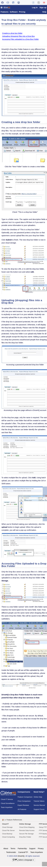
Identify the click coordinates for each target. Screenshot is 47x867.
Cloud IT (5, 825)
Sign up (42, 7)
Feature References (14, 820)
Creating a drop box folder (12, 34)
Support (32, 849)
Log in (35, 7)
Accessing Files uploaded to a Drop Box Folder (20, 40)
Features (5, 12)
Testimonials (11, 853)
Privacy (41, 849)
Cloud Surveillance (7, 804)
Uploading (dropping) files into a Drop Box (18, 37)
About (5, 849)
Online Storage (25, 825)
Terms (13, 849)
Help (44, 12)
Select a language (23, 860)
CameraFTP (23, 853)
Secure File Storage (26, 834)
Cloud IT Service (7, 800)
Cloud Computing (8, 838)
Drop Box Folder (25, 838)
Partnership (22, 849)
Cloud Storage (7, 828)
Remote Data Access (26, 831)
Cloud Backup (7, 834)
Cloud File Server (8, 831)
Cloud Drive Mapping (26, 828)
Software (14, 12)
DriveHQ (21, 857)
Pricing (22, 12)
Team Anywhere (7, 808)
